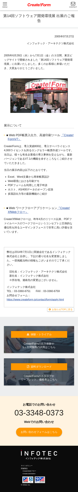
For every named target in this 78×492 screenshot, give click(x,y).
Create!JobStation (29, 473)
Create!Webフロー (29, 471)
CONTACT (73, 4)
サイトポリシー (27, 466)
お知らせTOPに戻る (62, 309)
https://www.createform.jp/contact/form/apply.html (35, 299)
